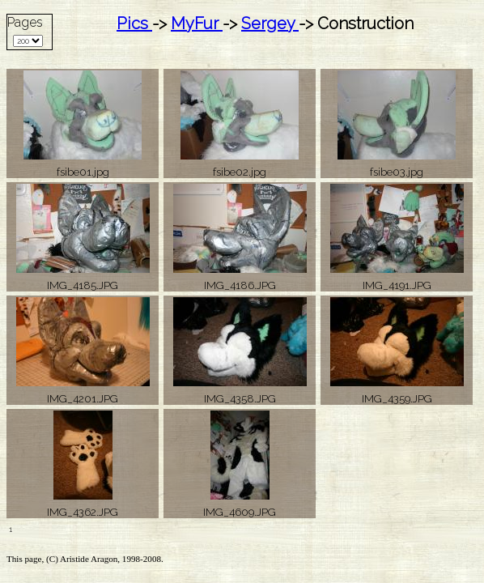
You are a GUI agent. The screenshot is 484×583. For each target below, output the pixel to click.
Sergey (270, 23)
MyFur (197, 23)
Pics (134, 23)
